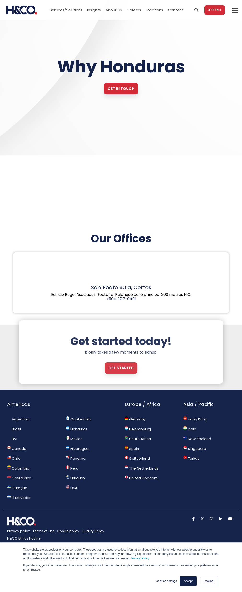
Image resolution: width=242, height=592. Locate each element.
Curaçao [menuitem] (17, 487)
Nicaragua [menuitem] (77, 448)
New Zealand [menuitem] (197, 438)
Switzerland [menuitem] (137, 458)
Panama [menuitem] (76, 458)
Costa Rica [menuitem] (19, 478)
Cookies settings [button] (166, 581)
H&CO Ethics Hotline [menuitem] (24, 538)
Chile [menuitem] (14, 458)
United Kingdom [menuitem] (141, 478)
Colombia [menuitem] (18, 468)
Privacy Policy (140, 558)
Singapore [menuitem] (194, 448)
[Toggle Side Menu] (235, 10)
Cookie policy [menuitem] (68, 531)
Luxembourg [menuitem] (138, 429)
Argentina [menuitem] (18, 419)
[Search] (196, 10)
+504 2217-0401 (121, 299)
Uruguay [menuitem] (75, 478)
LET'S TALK (214, 10)
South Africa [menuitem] (138, 438)
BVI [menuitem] (12, 438)
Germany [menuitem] (135, 419)
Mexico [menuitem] (74, 438)
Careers (134, 9)
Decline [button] (208, 581)
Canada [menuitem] (16, 448)
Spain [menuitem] (132, 448)
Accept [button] (188, 581)
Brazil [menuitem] (14, 429)
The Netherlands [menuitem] (142, 468)
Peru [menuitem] (72, 468)
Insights (94, 9)
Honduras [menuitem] (76, 429)
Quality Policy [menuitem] (93, 531)
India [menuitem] (189, 429)
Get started (121, 385)
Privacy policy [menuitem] (18, 531)
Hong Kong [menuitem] (195, 419)
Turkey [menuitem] (191, 458)
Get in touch (121, 88)
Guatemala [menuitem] (78, 419)
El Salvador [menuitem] (19, 497)
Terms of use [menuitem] (43, 531)
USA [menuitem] (71, 487)
